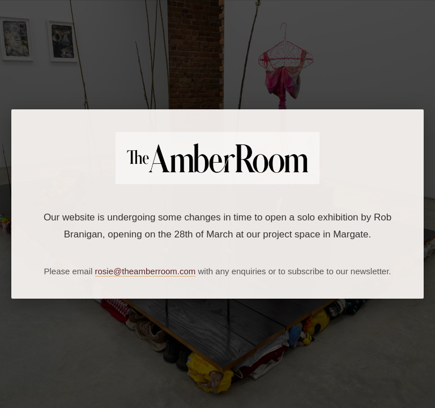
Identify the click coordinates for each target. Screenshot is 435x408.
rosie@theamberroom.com (145, 271)
